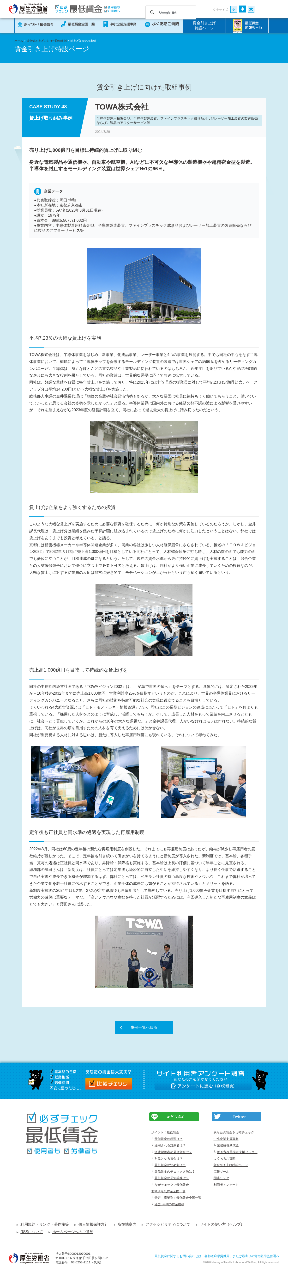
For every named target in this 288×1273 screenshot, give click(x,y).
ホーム (18, 41)
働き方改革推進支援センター (237, 1152)
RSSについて (31, 1232)
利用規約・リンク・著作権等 (44, 1224)
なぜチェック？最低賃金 (172, 1185)
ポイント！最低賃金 (165, 1132)
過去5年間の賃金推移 (169, 1204)
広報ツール (221, 1171)
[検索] (170, 12)
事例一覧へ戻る (144, 1027)
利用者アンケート (226, 1185)
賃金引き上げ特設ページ (204, 25)
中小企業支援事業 (226, 1139)
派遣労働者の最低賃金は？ (173, 1152)
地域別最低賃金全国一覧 (168, 1191)
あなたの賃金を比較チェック (234, 1132)
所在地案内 (127, 1224)
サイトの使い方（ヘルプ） (222, 1224)
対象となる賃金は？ (169, 1158)
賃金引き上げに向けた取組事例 (46, 41)
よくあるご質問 (224, 1158)
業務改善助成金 (228, 1145)
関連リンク (221, 1178)
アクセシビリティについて (167, 1224)
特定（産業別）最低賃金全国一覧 (178, 1198)
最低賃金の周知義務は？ (172, 1178)
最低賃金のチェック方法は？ (175, 1171)
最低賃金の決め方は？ (170, 1165)
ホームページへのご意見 (72, 1232)
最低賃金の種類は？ (169, 1139)
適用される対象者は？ (170, 1145)
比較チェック (108, 1083)
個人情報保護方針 (93, 1224)
